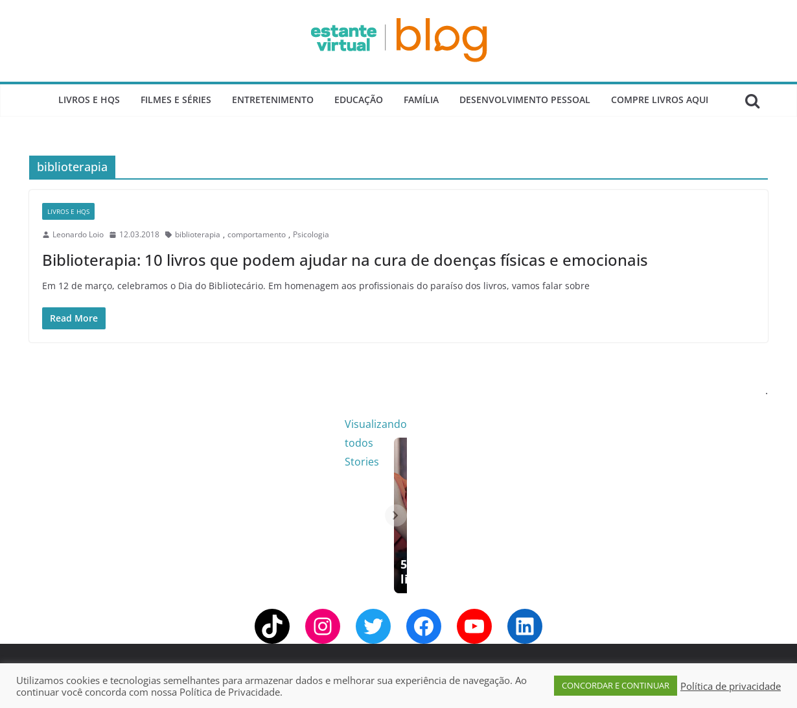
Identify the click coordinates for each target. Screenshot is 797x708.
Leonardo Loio (78, 234)
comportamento (256, 234)
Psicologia (311, 234)
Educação (358, 99)
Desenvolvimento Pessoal (524, 99)
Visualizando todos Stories (609, 424)
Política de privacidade (730, 686)
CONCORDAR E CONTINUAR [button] (615, 685)
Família (421, 99)
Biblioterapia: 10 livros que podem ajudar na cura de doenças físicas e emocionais (345, 259)
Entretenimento (273, 99)
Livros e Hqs (89, 99)
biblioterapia (197, 234)
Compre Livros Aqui (659, 99)
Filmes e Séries (176, 99)
